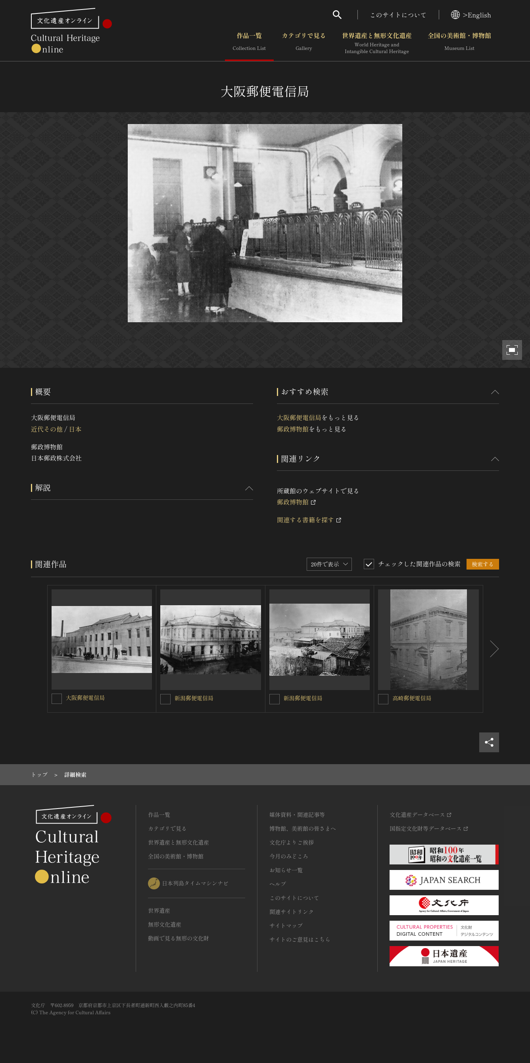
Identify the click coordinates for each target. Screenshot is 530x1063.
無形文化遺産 (164, 924)
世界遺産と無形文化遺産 (377, 43)
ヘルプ (277, 884)
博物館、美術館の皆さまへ (302, 828)
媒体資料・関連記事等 (297, 814)
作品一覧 (249, 43)
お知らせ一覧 (286, 870)
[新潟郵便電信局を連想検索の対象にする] (165, 699)
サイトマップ (286, 925)
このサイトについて (398, 14)
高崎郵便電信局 (411, 698)
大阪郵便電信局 (299, 417)
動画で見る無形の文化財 (178, 938)
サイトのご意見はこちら (299, 939)
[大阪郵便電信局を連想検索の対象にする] (57, 699)
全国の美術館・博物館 (459, 43)
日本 (75, 429)
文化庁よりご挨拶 (291, 842)
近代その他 (47, 429)
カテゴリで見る (304, 43)
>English (471, 14)
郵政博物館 (293, 429)
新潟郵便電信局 (194, 698)
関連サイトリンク (291, 912)
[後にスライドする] (491, 649)
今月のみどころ (288, 856)
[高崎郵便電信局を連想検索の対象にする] (383, 699)
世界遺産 (159, 910)
